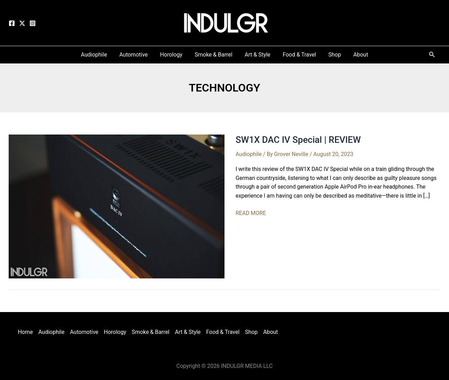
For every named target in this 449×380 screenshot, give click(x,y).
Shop (251, 332)
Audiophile (249, 154)
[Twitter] (22, 23)
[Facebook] (12, 23)
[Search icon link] (432, 55)
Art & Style (188, 332)
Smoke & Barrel (150, 332)
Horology (115, 332)
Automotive (84, 332)
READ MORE (251, 213)
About (270, 332)
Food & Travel (222, 332)
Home (25, 332)
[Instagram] (32, 23)
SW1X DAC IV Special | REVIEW (298, 140)
